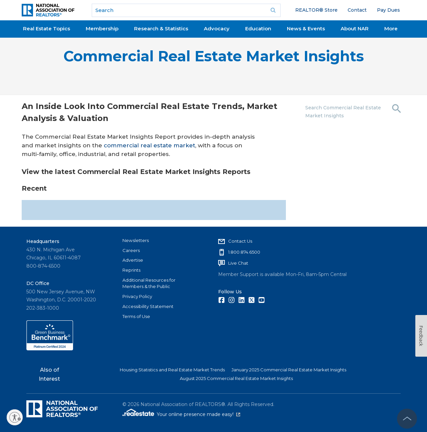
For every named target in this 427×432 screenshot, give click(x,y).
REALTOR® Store (316, 10)
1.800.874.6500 (244, 252)
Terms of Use (136, 316)
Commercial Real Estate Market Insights (213, 56)
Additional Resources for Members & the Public (148, 283)
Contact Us (240, 241)
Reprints (131, 270)
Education (258, 28)
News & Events (306, 28)
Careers (131, 250)
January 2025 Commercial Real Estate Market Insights (289, 369)
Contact (357, 10)
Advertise (132, 260)
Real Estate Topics (46, 28)
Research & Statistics (161, 28)
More (391, 28)
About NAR (355, 28)
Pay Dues (388, 10)
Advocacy (217, 28)
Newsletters (135, 240)
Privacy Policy (137, 296)
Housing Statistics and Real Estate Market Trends (172, 369)
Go (273, 10)
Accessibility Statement (147, 306)
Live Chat (238, 263)
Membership (102, 28)
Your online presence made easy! (198, 414)
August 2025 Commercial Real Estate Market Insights (236, 378)
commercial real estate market (149, 145)
